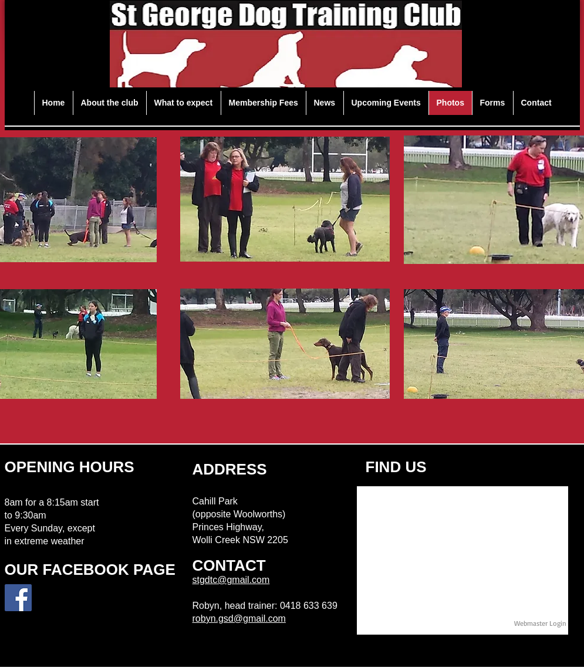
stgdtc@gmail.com (231, 580)
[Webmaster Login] (540, 623)
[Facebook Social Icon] (18, 597)
